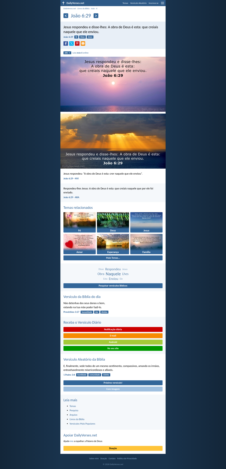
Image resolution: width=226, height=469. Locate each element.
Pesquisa (74, 410)
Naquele (113, 274)
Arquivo (73, 414)
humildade (81, 375)
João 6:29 (68, 36)
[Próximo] (96, 15)
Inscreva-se (153, 3)
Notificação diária (113, 329)
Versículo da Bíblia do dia (82, 296)
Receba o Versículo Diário (82, 322)
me (71, 441)
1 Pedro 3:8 (69, 374)
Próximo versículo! (113, 382)
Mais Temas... (113, 257)
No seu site (113, 348)
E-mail (113, 335)
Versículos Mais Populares (82, 423)
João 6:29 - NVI (71, 178)
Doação (113, 448)
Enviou (113, 279)
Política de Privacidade (127, 458)
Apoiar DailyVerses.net (80, 435)
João (93, 8)
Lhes (125, 274)
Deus (82, 37)
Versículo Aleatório (138, 3)
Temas (125, 3)
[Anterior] (65, 15)
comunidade (95, 375)
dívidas (104, 312)
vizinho (106, 375)
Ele (121, 278)
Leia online (80, 52)
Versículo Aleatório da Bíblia (84, 359)
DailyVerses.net (69, 8)
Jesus (90, 37)
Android (113, 342)
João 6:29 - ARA (71, 197)
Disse (101, 269)
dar (96, 312)
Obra (101, 274)
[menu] (162, 4)
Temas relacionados (78, 207)
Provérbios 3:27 (71, 311)
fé (76, 37)
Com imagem (113, 389)
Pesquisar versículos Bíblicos (113, 285)
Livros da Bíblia (83, 8)
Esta (105, 278)
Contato (112, 458)
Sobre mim (94, 458)
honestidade (87, 312)
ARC (67, 53)
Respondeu (113, 269)
